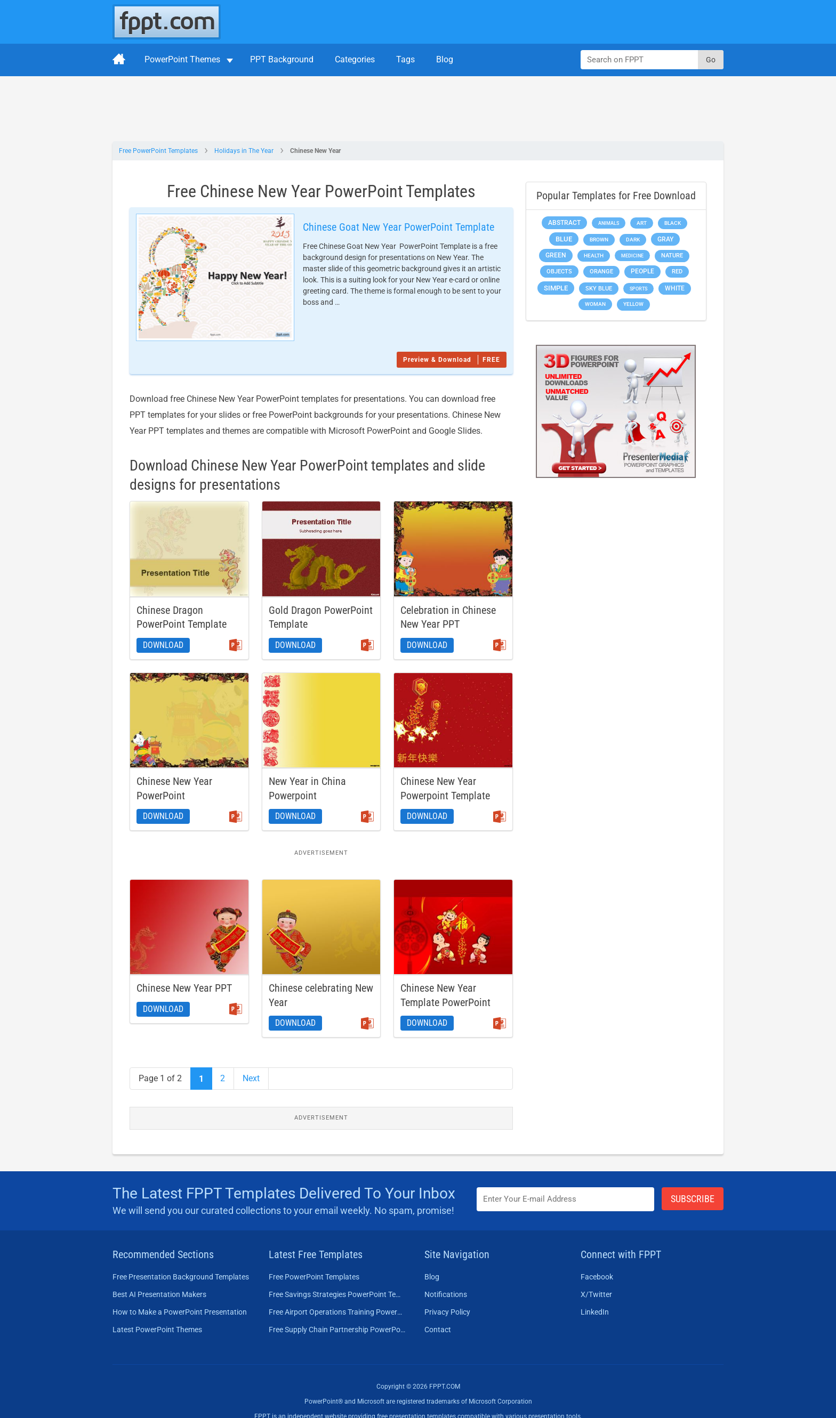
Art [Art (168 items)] (642, 223)
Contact (437, 1309)
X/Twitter (596, 1274)
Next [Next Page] (251, 1059)
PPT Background (282, 59)
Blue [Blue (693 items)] (564, 239)
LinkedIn (595, 1291)
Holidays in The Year (244, 151)
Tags (405, 59)
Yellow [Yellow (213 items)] (633, 304)
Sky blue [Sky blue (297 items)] (598, 288)
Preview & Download (451, 340)
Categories (355, 59)
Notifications (445, 1274)
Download (163, 625)
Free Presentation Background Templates (180, 1256)
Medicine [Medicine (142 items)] (632, 255)
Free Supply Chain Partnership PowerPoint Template (337, 1309)
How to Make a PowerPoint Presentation (179, 1291)
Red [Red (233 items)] (677, 271)
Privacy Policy (447, 1291)
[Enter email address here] (566, 1180)
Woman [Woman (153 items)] (595, 304)
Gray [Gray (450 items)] (665, 239)
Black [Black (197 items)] (672, 223)
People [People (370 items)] (642, 271)
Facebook (597, 1256)
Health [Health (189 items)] (594, 255)
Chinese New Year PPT (184, 968)
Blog (444, 59)
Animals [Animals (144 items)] (608, 223)
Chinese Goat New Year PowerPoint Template (373, 227)
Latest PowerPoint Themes (157, 1309)
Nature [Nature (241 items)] (672, 255)
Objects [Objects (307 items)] (559, 271)
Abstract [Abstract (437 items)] (564, 222)
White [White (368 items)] (675, 288)
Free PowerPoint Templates (158, 151)
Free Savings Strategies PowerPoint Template (337, 1274)
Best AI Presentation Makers (159, 1274)
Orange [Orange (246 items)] (601, 271)
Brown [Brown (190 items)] (599, 239)
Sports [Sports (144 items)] (638, 288)
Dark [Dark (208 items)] (633, 239)
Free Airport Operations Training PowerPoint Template (337, 1291)
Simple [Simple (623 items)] (556, 288)
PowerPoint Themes (182, 59)
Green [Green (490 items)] (555, 255)
